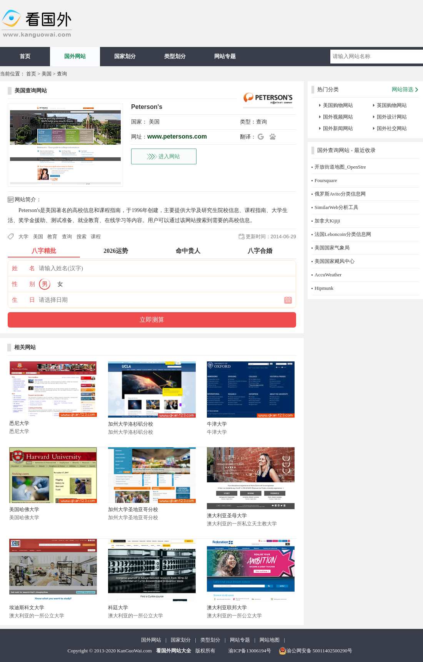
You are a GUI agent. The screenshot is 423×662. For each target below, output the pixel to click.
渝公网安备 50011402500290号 (316, 651)
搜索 (82, 236)
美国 (47, 74)
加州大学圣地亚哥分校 (133, 509)
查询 (62, 74)
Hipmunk (324, 288)
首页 (25, 56)
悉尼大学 (19, 423)
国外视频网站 (338, 117)
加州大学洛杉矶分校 (130, 424)
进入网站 (169, 156)
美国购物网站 (338, 105)
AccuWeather (328, 275)
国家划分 (125, 56)
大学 (23, 236)
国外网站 (75, 56)
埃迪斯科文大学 (26, 607)
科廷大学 (118, 607)
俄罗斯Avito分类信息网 (340, 194)
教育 (52, 236)
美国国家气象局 (332, 248)
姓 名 (23, 268)
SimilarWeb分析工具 (336, 207)
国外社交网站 (392, 128)
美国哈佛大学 (24, 509)
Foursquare (326, 180)
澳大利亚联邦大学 (227, 607)
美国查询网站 (31, 91)
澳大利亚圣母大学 (227, 515)
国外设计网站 (392, 117)
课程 (96, 236)
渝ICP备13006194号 (249, 651)
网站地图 (270, 640)
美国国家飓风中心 (335, 261)
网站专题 (225, 56)
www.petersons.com (177, 136)
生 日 (23, 300)
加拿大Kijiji (327, 221)
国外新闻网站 (338, 128)
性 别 (23, 284)
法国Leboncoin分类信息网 (343, 234)
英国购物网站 (392, 105)
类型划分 (175, 56)
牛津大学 (217, 424)
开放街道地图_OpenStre (340, 167)
